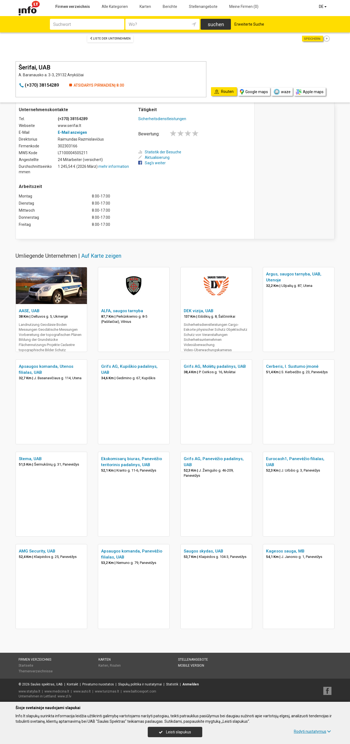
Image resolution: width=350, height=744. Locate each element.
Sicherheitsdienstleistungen (162, 119)
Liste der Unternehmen (110, 38)
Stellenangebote (203, 6)
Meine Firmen (243, 6)
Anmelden (190, 684)
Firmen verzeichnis (72, 6)
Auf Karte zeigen (101, 256)
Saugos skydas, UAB (203, 551)
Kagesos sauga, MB (285, 551)
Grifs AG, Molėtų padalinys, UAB (215, 366)
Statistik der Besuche (159, 152)
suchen (216, 24)
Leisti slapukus (175, 732)
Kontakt (72, 684)
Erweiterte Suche (249, 24)
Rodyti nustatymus (312, 731)
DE (323, 6)
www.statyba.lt (29, 691)
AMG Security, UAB (37, 551)
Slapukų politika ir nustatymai (140, 684)
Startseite (26, 665)
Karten (145, 6)
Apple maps (310, 92)
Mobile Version (191, 665)
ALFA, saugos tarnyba (122, 310)
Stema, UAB (30, 458)
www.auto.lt (82, 691)
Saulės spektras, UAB (47, 684)
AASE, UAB (29, 310)
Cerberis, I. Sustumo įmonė (292, 366)
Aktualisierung (154, 157)
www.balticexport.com (139, 691)
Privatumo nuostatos (98, 684)
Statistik (172, 684)
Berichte (170, 6)
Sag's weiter (152, 163)
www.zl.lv (64, 696)
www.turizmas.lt (107, 691)
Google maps (254, 92)
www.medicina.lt (56, 691)
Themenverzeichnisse (36, 671)
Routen (115, 665)
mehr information (113, 166)
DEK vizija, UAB (198, 310)
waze (282, 91)
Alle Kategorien (115, 6)
